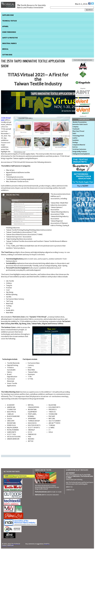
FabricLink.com (39, 495)
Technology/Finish (78, 136)
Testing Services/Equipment (81, 154)
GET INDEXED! (70, 473)
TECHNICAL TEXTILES (9, 21)
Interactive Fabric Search (80, 124)
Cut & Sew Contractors (79, 149)
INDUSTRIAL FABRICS (9, 43)
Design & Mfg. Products (80, 151)
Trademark (76, 129)
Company (75, 127)
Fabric (74, 133)
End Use (75, 147)
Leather (75, 138)
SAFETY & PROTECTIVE (10, 38)
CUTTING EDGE (7, 55)
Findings (75, 142)
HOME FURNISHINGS (9, 32)
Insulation (76, 140)
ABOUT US (69, 487)
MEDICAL (5, 49)
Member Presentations (80, 122)
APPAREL (5, 26)
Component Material (79, 145)
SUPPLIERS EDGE (8, 15)
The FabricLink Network (42, 486)
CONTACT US (70, 490)
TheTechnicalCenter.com (42, 492)
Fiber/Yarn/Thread (78, 131)
